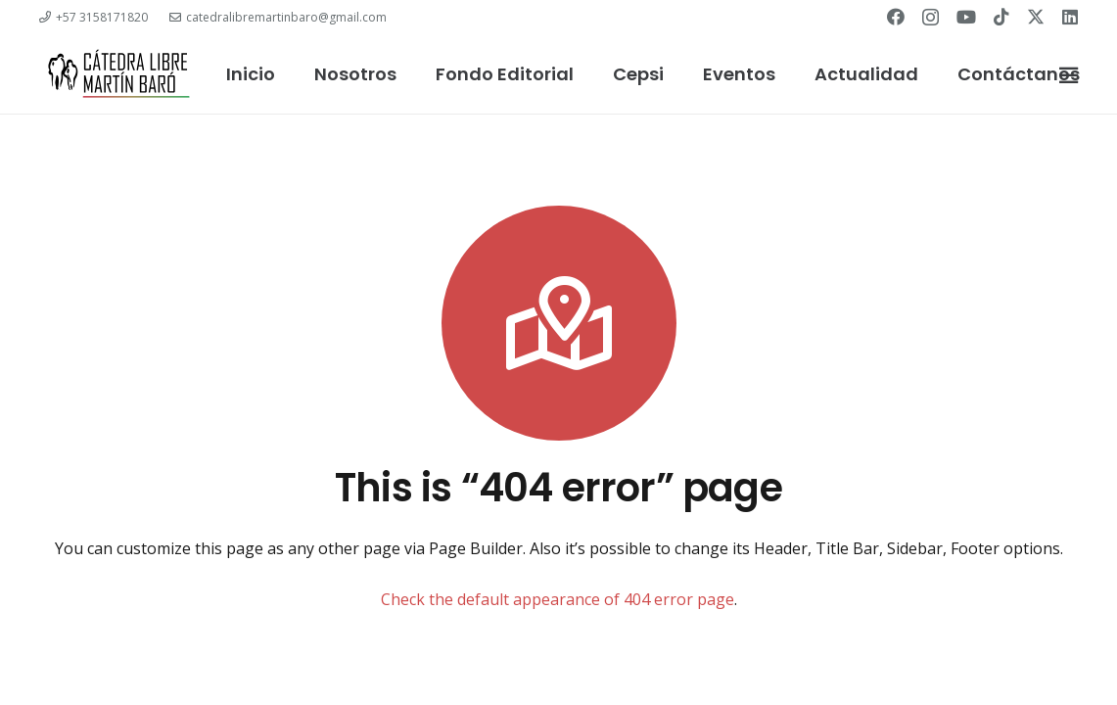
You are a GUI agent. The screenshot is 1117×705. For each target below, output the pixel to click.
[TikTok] (1001, 16)
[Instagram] (930, 17)
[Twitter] (1036, 16)
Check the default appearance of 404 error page (557, 599)
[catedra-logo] (118, 74)
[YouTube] (966, 16)
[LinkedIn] (1070, 16)
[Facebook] (896, 16)
